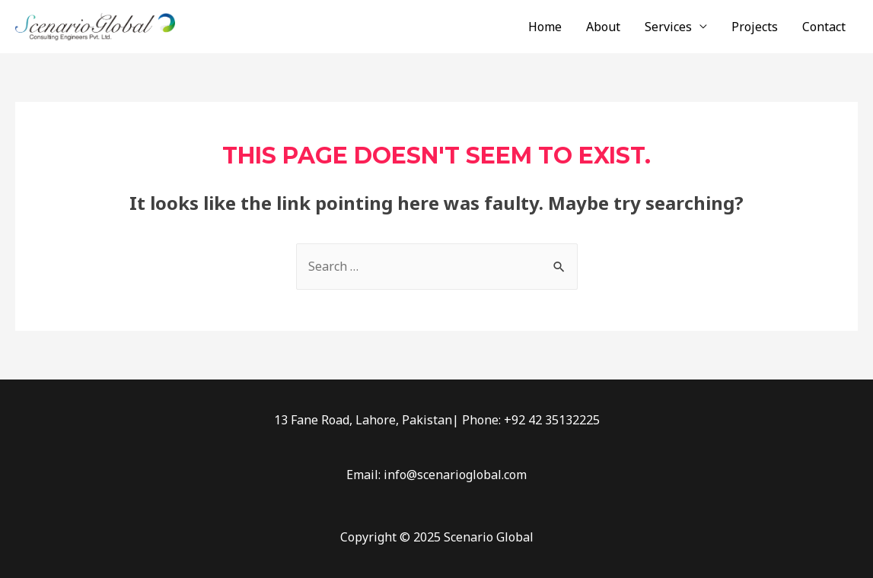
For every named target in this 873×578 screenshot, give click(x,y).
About (603, 26)
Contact (824, 26)
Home (545, 26)
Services (668, 26)
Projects (754, 26)
